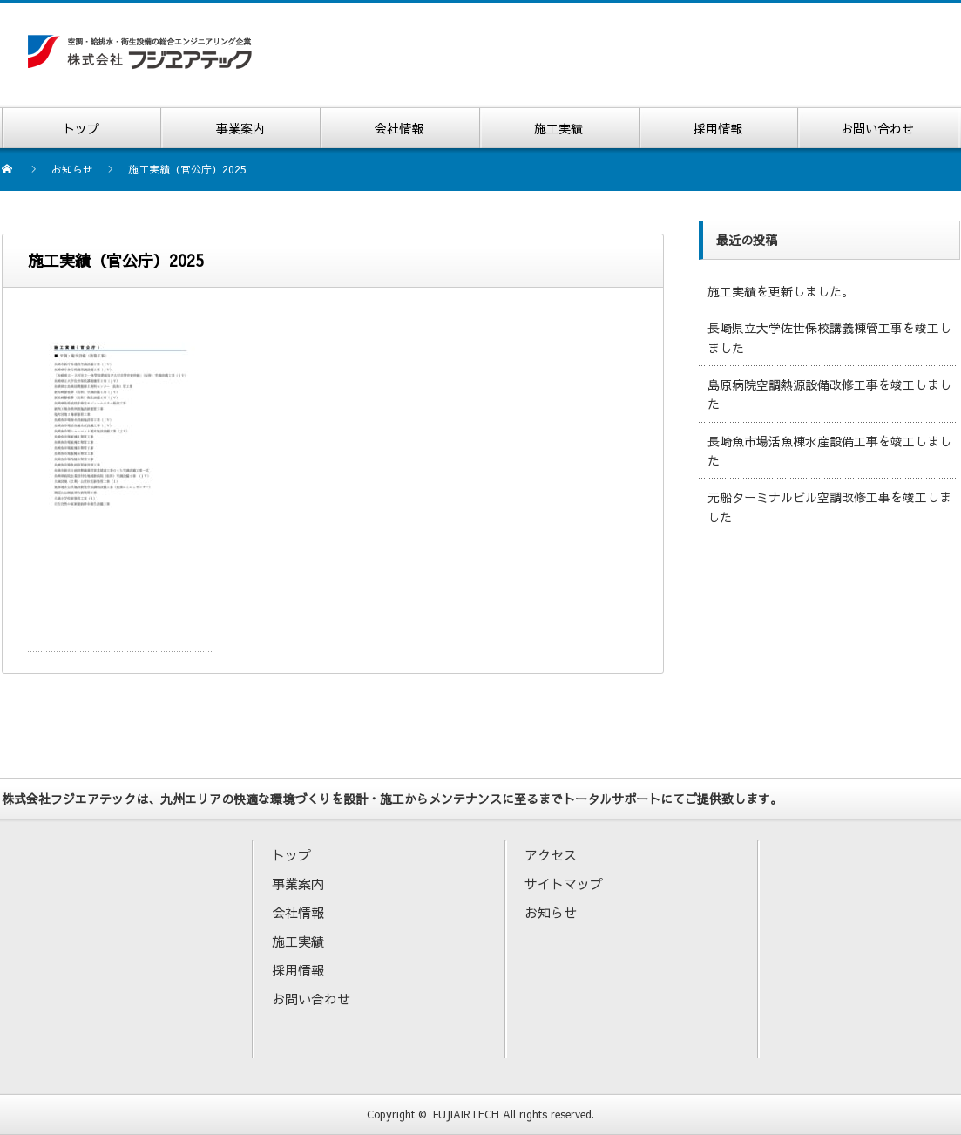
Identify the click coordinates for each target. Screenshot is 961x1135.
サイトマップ (563, 883)
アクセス (550, 855)
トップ (291, 855)
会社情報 (298, 912)
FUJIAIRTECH (466, 1114)
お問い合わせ (311, 998)
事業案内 (298, 883)
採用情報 (298, 970)
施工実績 (298, 941)
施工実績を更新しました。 (780, 291)
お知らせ (550, 912)
